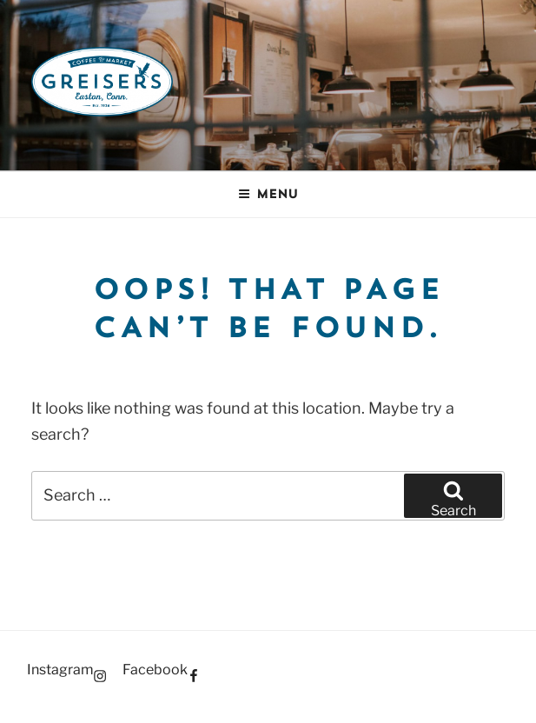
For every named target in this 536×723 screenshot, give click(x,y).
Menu (268, 194)
